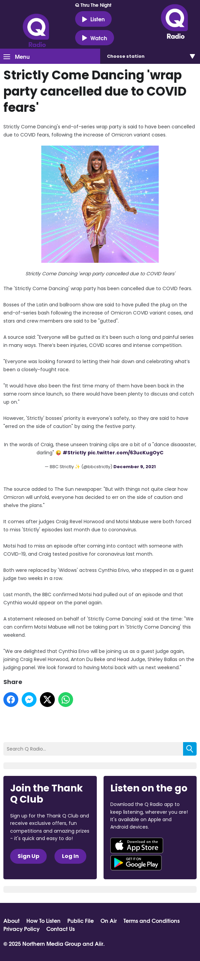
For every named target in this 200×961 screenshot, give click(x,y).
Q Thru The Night (93, 5)
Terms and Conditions (152, 920)
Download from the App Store (136, 845)
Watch (94, 37)
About (11, 920)
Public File (80, 920)
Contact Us (60, 929)
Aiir (99, 943)
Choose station (126, 56)
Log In (70, 856)
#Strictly (74, 452)
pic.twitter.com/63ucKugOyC (125, 452)
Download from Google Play (136, 862)
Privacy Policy (21, 929)
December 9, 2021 (134, 466)
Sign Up (28, 856)
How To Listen (43, 920)
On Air (109, 920)
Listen (93, 19)
